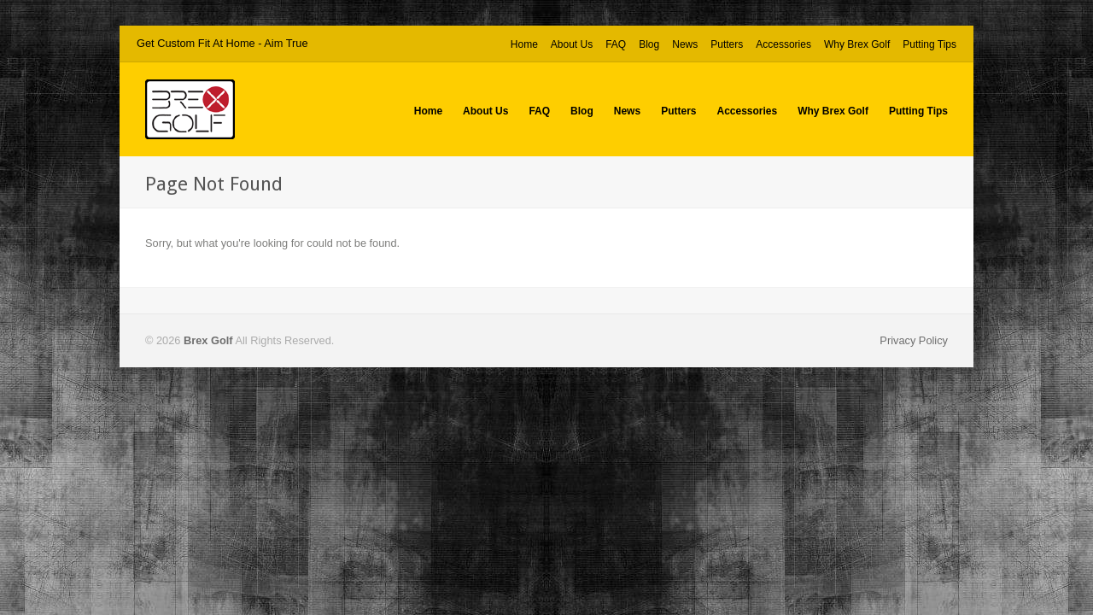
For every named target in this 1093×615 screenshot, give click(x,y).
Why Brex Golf (857, 44)
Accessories (783, 44)
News (685, 44)
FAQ (615, 44)
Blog (649, 44)
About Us (572, 44)
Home (524, 44)
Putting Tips (929, 44)
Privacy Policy (914, 340)
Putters (726, 44)
